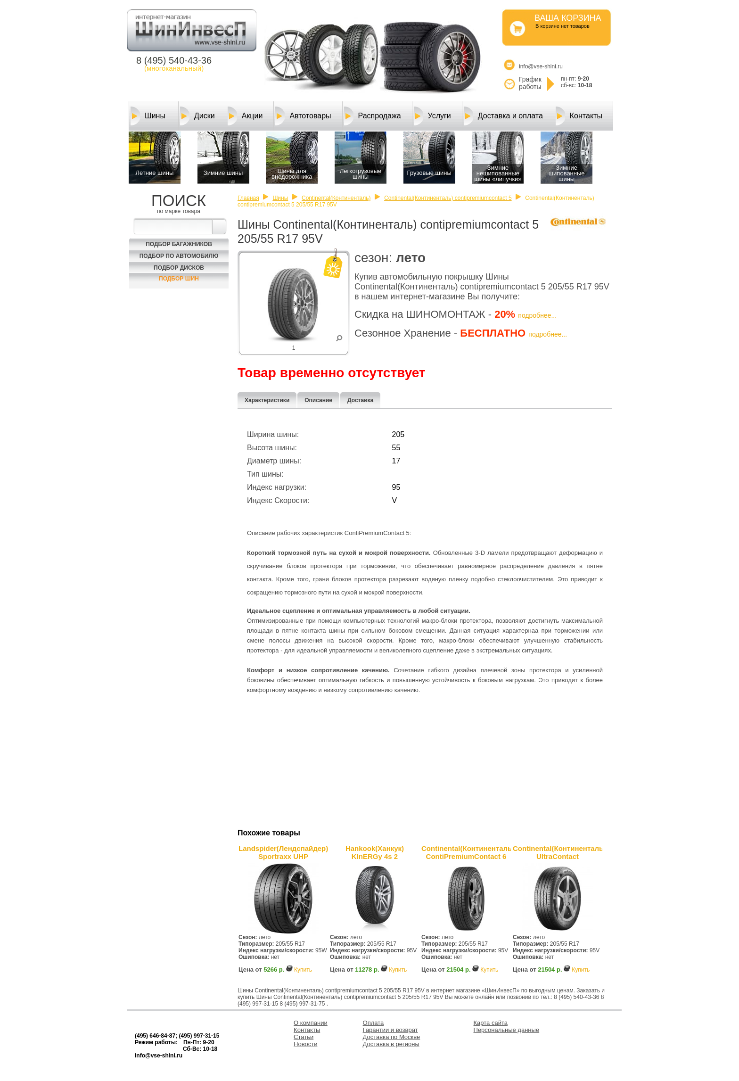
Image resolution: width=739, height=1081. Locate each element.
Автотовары (303, 116)
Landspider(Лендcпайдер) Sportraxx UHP (283, 852)
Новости (305, 1044)
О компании (311, 1022)
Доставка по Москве (391, 1036)
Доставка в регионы (391, 1044)
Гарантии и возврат (390, 1029)
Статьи (303, 1036)
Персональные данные (507, 1029)
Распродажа (372, 116)
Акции (245, 116)
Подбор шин (179, 278)
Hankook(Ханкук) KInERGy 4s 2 (374, 852)
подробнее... (537, 315)
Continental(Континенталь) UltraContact (557, 852)
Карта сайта (491, 1022)
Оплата (373, 1022)
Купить (303, 969)
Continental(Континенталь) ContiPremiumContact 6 (466, 852)
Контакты (579, 116)
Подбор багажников (179, 244)
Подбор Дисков (179, 267)
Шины (148, 116)
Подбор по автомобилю (179, 256)
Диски (197, 116)
